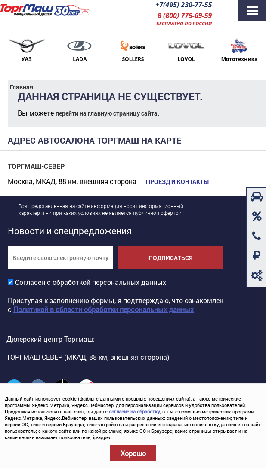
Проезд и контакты (177, 182)
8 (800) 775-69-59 (185, 15)
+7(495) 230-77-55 (183, 4)
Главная (21, 87)
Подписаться (170, 258)
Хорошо (133, 453)
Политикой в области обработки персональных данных (103, 309)
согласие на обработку (134, 411)
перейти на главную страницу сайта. (107, 113)
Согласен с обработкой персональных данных (90, 282)
